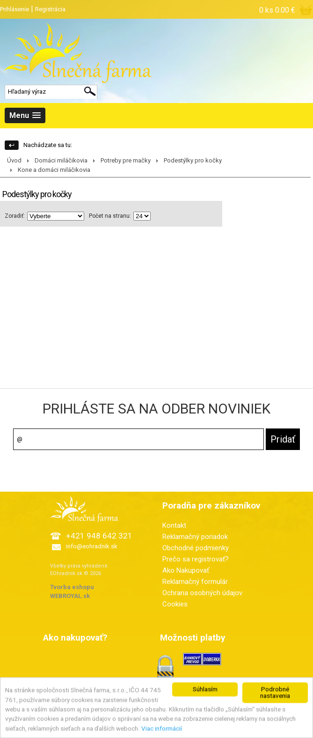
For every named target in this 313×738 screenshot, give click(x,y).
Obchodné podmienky (195, 548)
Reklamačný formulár (195, 581)
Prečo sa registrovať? (195, 559)
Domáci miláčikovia (61, 160)
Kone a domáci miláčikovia (54, 169)
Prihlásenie (14, 9)
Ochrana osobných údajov (202, 593)
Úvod (14, 160)
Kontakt (174, 525)
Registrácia (50, 9)
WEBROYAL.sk (70, 595)
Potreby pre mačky (126, 160)
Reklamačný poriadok (195, 536)
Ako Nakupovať (185, 570)
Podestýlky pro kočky (193, 160)
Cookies (175, 604)
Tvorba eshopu (72, 586)
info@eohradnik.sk (91, 546)
